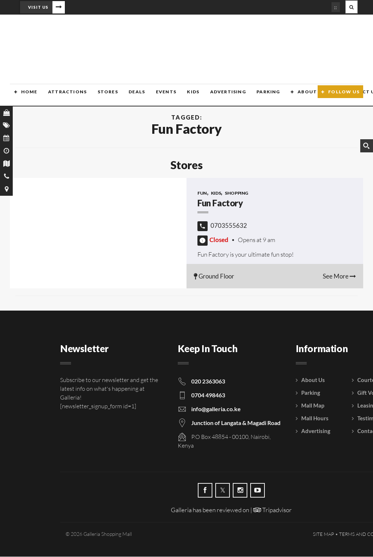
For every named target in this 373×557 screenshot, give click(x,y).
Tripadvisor (272, 510)
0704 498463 (208, 395)
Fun (202, 193)
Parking (260, 95)
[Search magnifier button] (366, 145)
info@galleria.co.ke (216, 409)
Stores (102, 95)
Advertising (220, 95)
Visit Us (38, 7)
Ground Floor (214, 276)
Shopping (236, 193)
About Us (303, 95)
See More (339, 276)
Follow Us (344, 95)
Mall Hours (315, 418)
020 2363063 (208, 381)
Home (25, 95)
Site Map (323, 534)
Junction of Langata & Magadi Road (235, 423)
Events (159, 95)
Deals (131, 95)
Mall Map (312, 405)
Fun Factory (220, 203)
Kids (186, 95)
